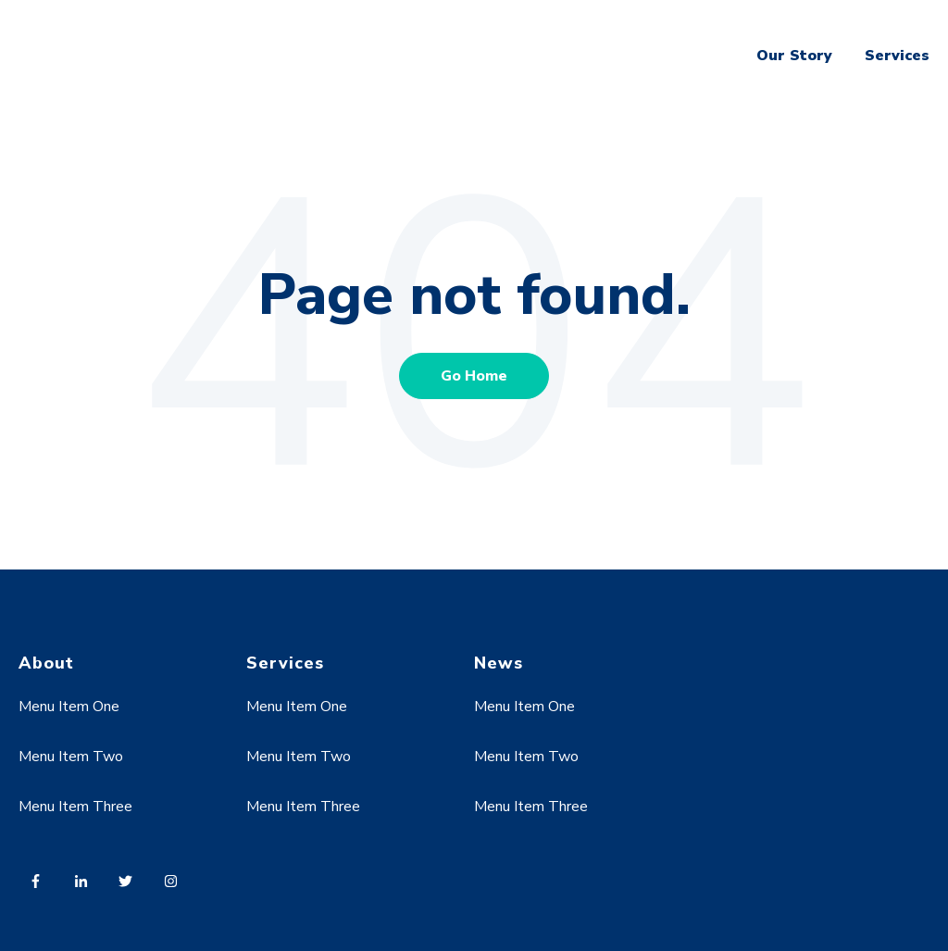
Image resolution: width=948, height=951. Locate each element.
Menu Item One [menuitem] (69, 706)
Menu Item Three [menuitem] (75, 806)
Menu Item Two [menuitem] (71, 756)
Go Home (474, 376)
